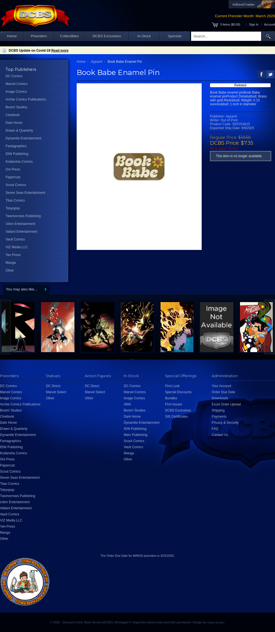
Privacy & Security (225, 423)
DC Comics (14, 76)
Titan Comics (15, 200)
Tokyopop (13, 208)
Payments (219, 416)
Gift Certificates (176, 416)
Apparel (96, 62)
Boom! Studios (16, 107)
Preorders (39, 36)
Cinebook (13, 115)
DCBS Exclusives (106, 36)
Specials (175, 36)
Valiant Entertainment (21, 232)
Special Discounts (178, 392)
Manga (11, 263)
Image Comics (16, 92)
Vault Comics (15, 239)
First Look (172, 386)
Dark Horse (14, 123)
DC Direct (53, 386)
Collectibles (69, 36)
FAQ (215, 429)
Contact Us (220, 435)
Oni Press (13, 169)
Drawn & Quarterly (19, 130)
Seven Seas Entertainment (25, 193)
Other (10, 270)
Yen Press (13, 255)
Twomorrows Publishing (23, 216)
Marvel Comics (17, 84)
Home (12, 36)
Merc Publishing (135, 435)
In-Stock (144, 36)
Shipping (218, 410)
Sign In (254, 24)
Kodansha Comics (19, 162)
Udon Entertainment (20, 224)
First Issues (173, 404)
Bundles (171, 398)
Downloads (220, 398)
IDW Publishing (17, 154)
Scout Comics (16, 185)
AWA (127, 404)
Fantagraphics (16, 146)
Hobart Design (215, 622)
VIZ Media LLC (17, 247)
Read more (60, 50)
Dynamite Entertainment (23, 138)
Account (269, 24)
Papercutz (13, 177)
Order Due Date (223, 392)
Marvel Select (56, 392)
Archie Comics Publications (26, 99)
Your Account (221, 386)
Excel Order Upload (226, 404)
